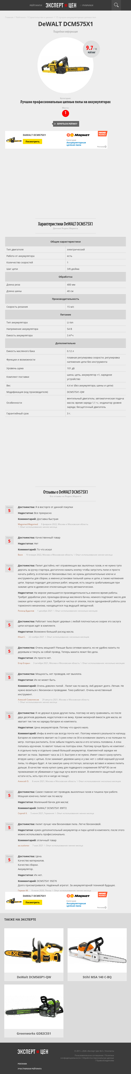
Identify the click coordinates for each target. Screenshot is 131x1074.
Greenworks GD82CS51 (34, 1033)
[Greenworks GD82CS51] (33, 1007)
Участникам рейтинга (30, 1068)
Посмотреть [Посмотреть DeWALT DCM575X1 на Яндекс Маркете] (33, 141)
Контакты (109, 1051)
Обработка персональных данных (98, 1058)
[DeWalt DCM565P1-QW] (33, 950)
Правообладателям (105, 1060)
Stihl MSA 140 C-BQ (97, 977)
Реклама (22, 1063)
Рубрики (87, 5)
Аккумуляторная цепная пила (76, 143)
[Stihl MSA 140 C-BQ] (97, 950)
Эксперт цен (61, 5)
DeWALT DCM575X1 (34, 135)
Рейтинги (36, 5)
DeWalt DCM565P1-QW (34, 977)
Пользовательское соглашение (89, 1055)
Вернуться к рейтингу (65, 124)
